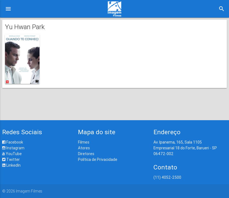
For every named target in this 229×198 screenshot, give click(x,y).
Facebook (12, 142)
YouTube (12, 153)
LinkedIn (11, 165)
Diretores (86, 153)
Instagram (13, 147)
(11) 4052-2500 (167, 177)
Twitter (11, 159)
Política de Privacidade (97, 159)
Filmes (83, 142)
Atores (84, 147)
